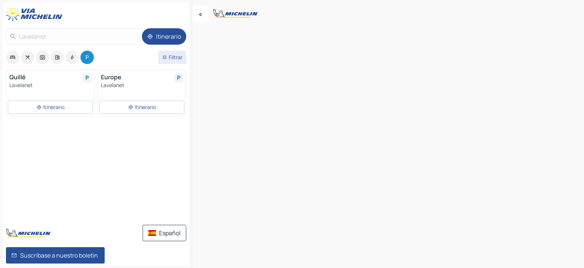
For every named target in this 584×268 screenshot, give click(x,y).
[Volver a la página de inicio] (36, 14)
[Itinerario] (164, 36)
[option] (12, 57)
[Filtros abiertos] (172, 57)
